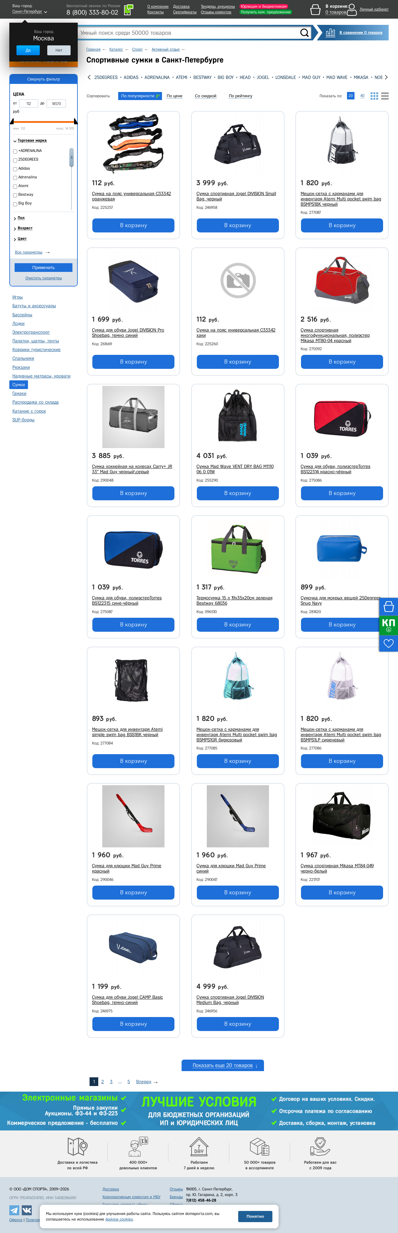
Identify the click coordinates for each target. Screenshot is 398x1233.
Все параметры (28, 252)
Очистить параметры (43, 278)
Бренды (176, 1197)
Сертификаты (185, 12)
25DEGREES (106, 77)
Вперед (143, 1081)
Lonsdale (285, 77)
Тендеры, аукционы (218, 6)
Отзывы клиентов (216, 12)
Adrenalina (157, 77)
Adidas (131, 77)
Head (245, 77)
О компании (158, 6)
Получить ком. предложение (266, 12)
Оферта (15, 1220)
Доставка (181, 6)
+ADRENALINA (30, 151)
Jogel (263, 77)
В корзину (133, 225)
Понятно (255, 1216)
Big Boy (226, 77)
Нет (58, 50)
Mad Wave (337, 77)
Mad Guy (311, 77)
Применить (43, 267)
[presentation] (89, 77)
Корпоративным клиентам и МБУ (131, 1197)
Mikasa (361, 77)
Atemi (181, 77)
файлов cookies (119, 1219)
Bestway (202, 77)
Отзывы (176, 1189)
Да (27, 50)
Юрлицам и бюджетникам (264, 6)
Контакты (155, 12)
